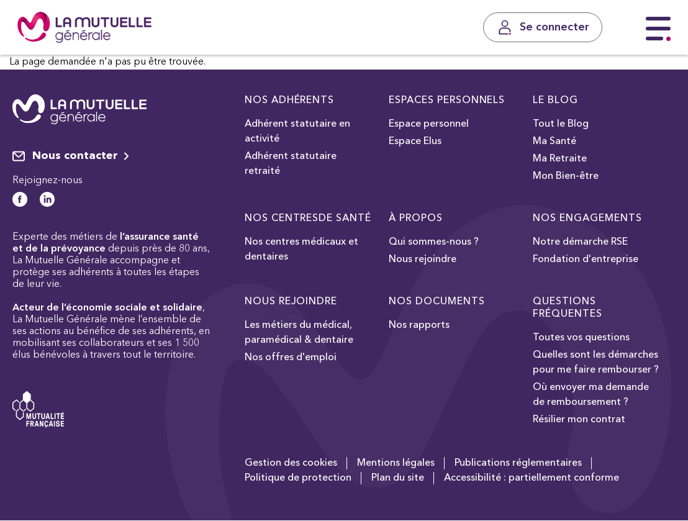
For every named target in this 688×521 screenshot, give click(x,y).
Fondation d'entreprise (585, 260)
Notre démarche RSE (580, 242)
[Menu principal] (658, 29)
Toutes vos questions (581, 338)
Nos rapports (419, 325)
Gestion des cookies (291, 463)
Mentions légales (396, 463)
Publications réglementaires (518, 463)
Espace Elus (415, 142)
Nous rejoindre (422, 260)
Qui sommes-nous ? (434, 242)
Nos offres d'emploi (291, 358)
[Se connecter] (542, 27)
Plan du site (397, 478)
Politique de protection (298, 478)
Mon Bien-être (566, 176)
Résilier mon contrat (579, 420)
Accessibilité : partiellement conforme (531, 478)
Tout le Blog (561, 124)
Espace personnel (429, 124)
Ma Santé (554, 142)
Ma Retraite (560, 159)
